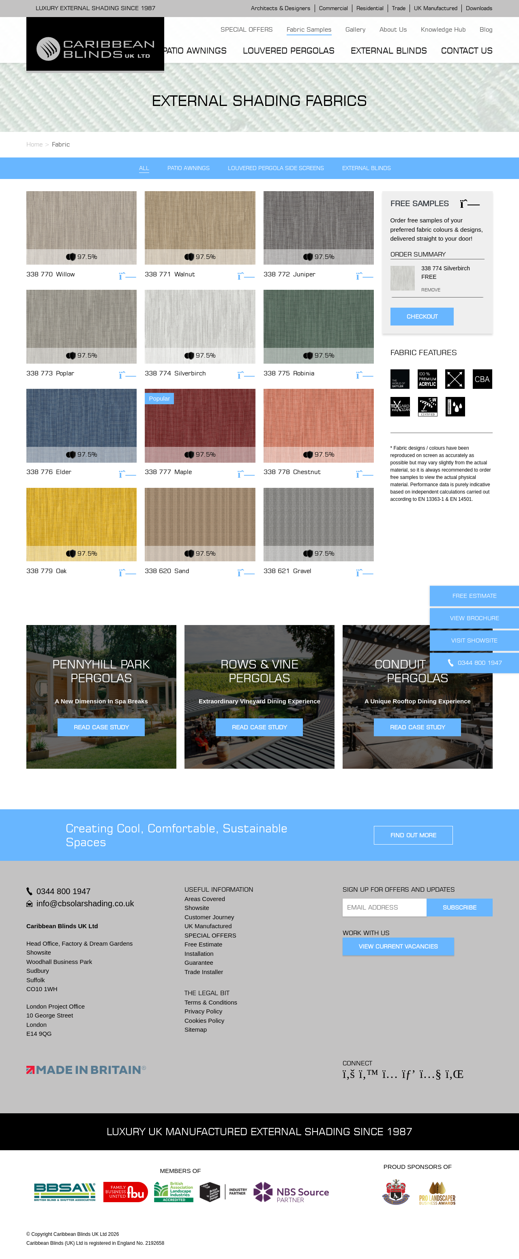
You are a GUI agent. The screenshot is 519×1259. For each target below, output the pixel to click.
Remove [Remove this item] (423, 290)
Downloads (479, 8)
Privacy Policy (203, 1011)
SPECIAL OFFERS (247, 29)
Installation (199, 953)
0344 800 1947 (63, 891)
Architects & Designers (281, 8)
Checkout (422, 316)
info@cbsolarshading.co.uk (85, 903)
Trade (398, 8)
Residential (370, 8)
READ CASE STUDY (101, 727)
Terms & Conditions (210, 1002)
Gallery (355, 29)
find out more (413, 835)
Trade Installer (203, 971)
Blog (486, 29)
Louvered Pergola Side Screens (276, 168)
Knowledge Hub (443, 29)
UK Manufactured (435, 8)
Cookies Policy (204, 1020)
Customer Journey (209, 917)
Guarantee (198, 962)
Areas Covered (204, 898)
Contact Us (467, 50)
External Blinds (389, 50)
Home (34, 144)
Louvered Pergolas (289, 50)
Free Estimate (203, 944)
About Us (393, 29)
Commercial (333, 8)
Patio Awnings (194, 50)
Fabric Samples (309, 29)
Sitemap (195, 1029)
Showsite (196, 907)
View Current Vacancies (398, 946)
